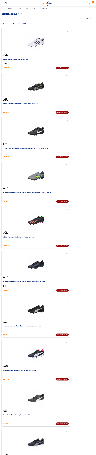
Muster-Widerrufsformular (80, 428)
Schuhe (19, 8)
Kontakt (4, 423)
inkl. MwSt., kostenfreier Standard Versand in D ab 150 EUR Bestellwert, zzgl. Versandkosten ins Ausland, (30, 399)
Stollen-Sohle (44, 8)
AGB (50, 423)
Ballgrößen (28, 430)
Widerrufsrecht (77, 425)
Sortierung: (86, 19)
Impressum (52, 419)
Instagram (5, 437)
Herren (10, 8)
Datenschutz (53, 426)
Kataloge (28, 426)
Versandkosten (30, 419)
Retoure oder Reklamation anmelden (80, 420)
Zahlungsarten (30, 423)
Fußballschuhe (43, 315)
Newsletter (5, 426)
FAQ (3, 419)
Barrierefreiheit (54, 430)
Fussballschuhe (30, 8)
